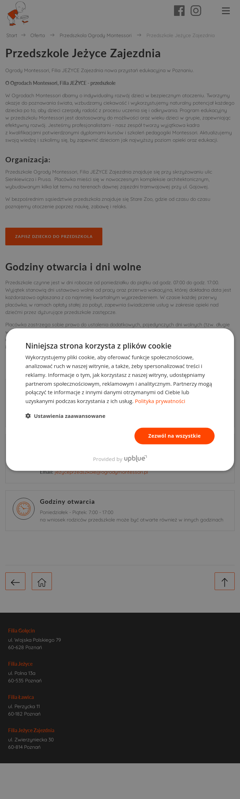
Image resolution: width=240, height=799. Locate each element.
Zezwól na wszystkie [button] (174, 435)
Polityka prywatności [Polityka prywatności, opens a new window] (160, 400)
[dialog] (120, 399)
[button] (65, 416)
